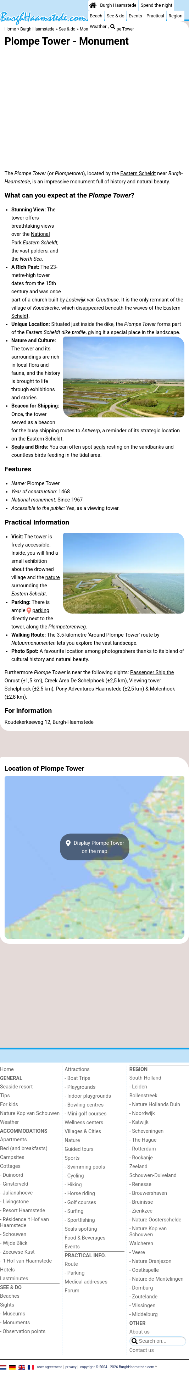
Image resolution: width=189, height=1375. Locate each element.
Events (135, 15)
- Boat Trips (77, 1078)
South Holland (145, 1078)
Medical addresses (86, 1282)
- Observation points (22, 1332)
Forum (72, 1291)
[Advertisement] (94, 744)
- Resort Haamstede (22, 1211)
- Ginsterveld (14, 1184)
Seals (17, 447)
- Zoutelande (143, 1297)
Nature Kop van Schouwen (30, 1113)
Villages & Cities (83, 1132)
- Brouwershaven (148, 1193)
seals (100, 447)
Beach (96, 15)
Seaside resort (16, 1087)
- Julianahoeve (16, 1193)
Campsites (12, 1157)
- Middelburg (143, 1315)
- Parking (74, 1273)
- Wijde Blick (13, 1243)
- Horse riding (80, 1194)
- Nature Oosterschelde (155, 1220)
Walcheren (141, 1244)
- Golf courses (80, 1202)
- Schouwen (13, 1234)
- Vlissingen (142, 1306)
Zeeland (138, 1167)
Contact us (141, 1350)
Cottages (10, 1166)
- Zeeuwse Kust (17, 1252)
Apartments (13, 1140)
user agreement (49, 1367)
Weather (98, 26)
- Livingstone (14, 1202)
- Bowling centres (84, 1105)
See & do (115, 15)
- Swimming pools (85, 1167)
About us (139, 1332)
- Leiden (138, 1087)
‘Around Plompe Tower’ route (120, 635)
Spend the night (156, 5)
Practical (155, 15)
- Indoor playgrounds (88, 1096)
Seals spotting (81, 1229)
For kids (9, 1105)
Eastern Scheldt (138, 174)
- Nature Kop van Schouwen (148, 1232)
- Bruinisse (141, 1202)
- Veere (137, 1252)
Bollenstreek (143, 1096)
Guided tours (79, 1149)
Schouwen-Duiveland (153, 1175)
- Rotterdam (142, 1149)
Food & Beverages (85, 1238)
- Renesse (140, 1184)
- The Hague (143, 1140)
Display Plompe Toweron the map (94, 847)
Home (7, 1069)
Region (175, 15)
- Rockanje (141, 1158)
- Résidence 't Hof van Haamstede (24, 1222)
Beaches (10, 1296)
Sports (72, 1158)
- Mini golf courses (85, 1114)
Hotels (7, 1270)
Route (71, 1264)
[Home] (93, 5)
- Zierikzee (140, 1211)
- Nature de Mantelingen (156, 1279)
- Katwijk (139, 1122)
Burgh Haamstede (118, 5)
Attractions (77, 1069)
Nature (72, 1140)
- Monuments (15, 1323)
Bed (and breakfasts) (24, 1149)
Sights (7, 1305)
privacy (71, 1367)
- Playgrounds (80, 1087)
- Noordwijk (142, 1113)
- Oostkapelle (144, 1270)
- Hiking (73, 1185)
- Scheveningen (146, 1131)
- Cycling (74, 1176)
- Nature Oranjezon (150, 1261)
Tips (5, 1096)
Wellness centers (84, 1123)
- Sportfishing (80, 1220)
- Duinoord (11, 1175)
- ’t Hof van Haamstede (26, 1261)
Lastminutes (14, 1279)
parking (40, 611)
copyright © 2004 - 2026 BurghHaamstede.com (117, 1367)
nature (52, 578)
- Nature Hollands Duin (154, 1105)
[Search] (113, 26)
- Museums (12, 1314)
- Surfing (74, 1211)
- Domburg (141, 1288)
